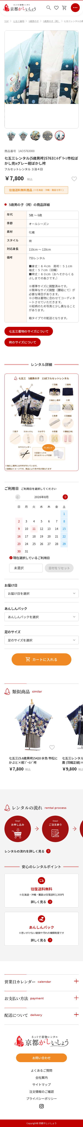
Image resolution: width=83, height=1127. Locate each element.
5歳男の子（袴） (51, 21)
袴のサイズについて (22, 342)
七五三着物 (18, 21)
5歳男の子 (34, 21)
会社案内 (41, 1077)
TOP (6, 21)
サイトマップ (41, 1084)
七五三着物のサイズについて (29, 331)
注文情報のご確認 (41, 1091)
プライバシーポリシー (41, 1098)
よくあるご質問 (41, 1070)
